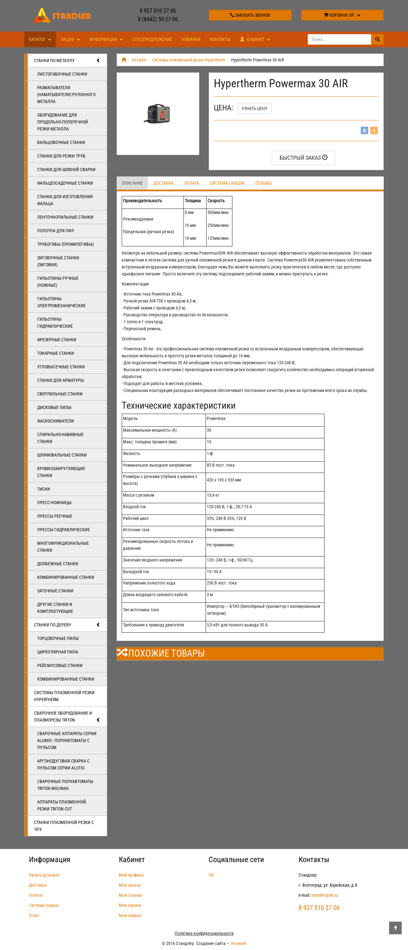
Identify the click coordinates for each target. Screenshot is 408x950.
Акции (70, 39)
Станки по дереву (67, 625)
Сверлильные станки (60, 393)
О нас (34, 915)
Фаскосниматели (55, 420)
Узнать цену (254, 108)
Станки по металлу (67, 60)
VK (211, 875)
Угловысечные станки (61, 366)
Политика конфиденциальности (204, 933)
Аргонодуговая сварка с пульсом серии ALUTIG (63, 764)
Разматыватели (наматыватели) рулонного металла (66, 94)
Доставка (163, 183)
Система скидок (227, 183)
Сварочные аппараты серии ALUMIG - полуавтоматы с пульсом (66, 740)
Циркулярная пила (57, 651)
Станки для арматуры (60, 380)
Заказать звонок (250, 15)
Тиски (43, 489)
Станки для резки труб (61, 155)
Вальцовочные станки (61, 142)
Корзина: (342, 15)
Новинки (191, 39)
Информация (106, 39)
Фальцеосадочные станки (65, 183)
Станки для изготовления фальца (65, 200)
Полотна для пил (55, 230)
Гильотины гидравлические (55, 323)
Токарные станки (55, 353)
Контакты (220, 39)
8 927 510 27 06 (158, 10)
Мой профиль (131, 875)
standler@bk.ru (324, 895)
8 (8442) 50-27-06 (158, 19)
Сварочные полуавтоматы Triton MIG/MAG (65, 785)
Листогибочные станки (62, 74)
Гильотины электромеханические (61, 302)
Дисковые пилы (54, 407)
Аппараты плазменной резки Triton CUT (61, 805)
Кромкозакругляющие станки (61, 472)
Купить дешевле (44, 875)
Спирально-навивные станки (60, 438)
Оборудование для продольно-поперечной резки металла (62, 121)
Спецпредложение (152, 39)
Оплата (191, 183)
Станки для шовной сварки (66, 169)
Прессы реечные (54, 516)
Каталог (40, 39)
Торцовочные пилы (58, 638)
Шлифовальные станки (62, 455)
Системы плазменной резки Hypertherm (64, 696)
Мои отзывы (130, 895)
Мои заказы (130, 885)
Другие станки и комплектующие (55, 608)
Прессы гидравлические (63, 529)
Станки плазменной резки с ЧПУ (64, 826)
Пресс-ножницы (54, 502)
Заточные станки (55, 590)
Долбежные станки (57, 563)
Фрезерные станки (56, 339)
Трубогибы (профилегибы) (65, 244)
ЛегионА (238, 943)
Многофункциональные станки (63, 547)
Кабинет (255, 39)
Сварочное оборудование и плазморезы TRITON (67, 717)
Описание (132, 183)
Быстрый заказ (304, 157)
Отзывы (263, 183)
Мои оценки (130, 905)
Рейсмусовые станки (60, 665)
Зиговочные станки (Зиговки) (58, 261)
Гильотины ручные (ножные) (58, 282)
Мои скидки (130, 915)
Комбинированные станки (65, 577)
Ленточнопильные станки (65, 217)
